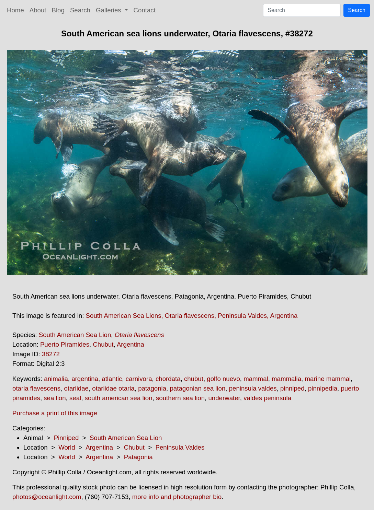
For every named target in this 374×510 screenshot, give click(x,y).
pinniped (292, 388)
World (66, 447)
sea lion (55, 398)
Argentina (130, 344)
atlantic (112, 378)
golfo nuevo (223, 378)
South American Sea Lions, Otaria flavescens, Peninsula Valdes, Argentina (192, 315)
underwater (224, 398)
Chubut (103, 344)
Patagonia (138, 457)
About (38, 10)
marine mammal (328, 378)
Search (80, 10)
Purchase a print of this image (54, 413)
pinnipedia (322, 388)
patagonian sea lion (197, 388)
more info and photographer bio (177, 496)
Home (15, 10)
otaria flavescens (36, 388)
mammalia (286, 378)
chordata (168, 378)
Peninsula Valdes (180, 447)
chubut (193, 378)
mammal (255, 378)
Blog (58, 10)
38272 (51, 354)
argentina (84, 378)
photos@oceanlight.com (46, 496)
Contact (145, 10)
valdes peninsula (267, 398)
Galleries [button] (109, 10)
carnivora (139, 378)
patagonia (152, 388)
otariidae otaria (113, 388)
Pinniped (66, 437)
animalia (56, 378)
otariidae (76, 388)
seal (75, 398)
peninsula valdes (253, 388)
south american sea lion (118, 398)
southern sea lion (180, 398)
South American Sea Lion (75, 334)
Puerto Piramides (64, 344)
